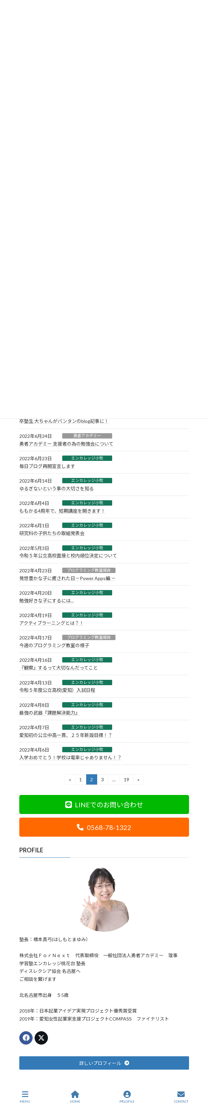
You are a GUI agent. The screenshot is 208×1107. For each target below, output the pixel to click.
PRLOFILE (126, 1097)
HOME (75, 1097)
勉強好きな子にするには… (46, 600)
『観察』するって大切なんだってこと (58, 667)
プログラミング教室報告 (89, 570)
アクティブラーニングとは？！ (51, 623)
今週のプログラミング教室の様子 (54, 645)
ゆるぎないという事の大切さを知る (56, 488)
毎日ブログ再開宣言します (47, 466)
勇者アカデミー (87, 435)
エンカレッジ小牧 (87, 458)
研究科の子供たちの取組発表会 (52, 533)
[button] (104, 804)
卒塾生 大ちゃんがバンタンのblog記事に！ (64, 421)
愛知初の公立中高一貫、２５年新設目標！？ (65, 735)
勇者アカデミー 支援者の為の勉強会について (66, 444)
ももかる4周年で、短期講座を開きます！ (62, 511)
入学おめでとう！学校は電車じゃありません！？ (70, 757)
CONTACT (181, 1097)
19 (126, 780)
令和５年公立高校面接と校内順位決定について (68, 555)
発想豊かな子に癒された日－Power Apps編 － (67, 578)
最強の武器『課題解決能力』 (49, 713)
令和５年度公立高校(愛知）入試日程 (57, 690)
